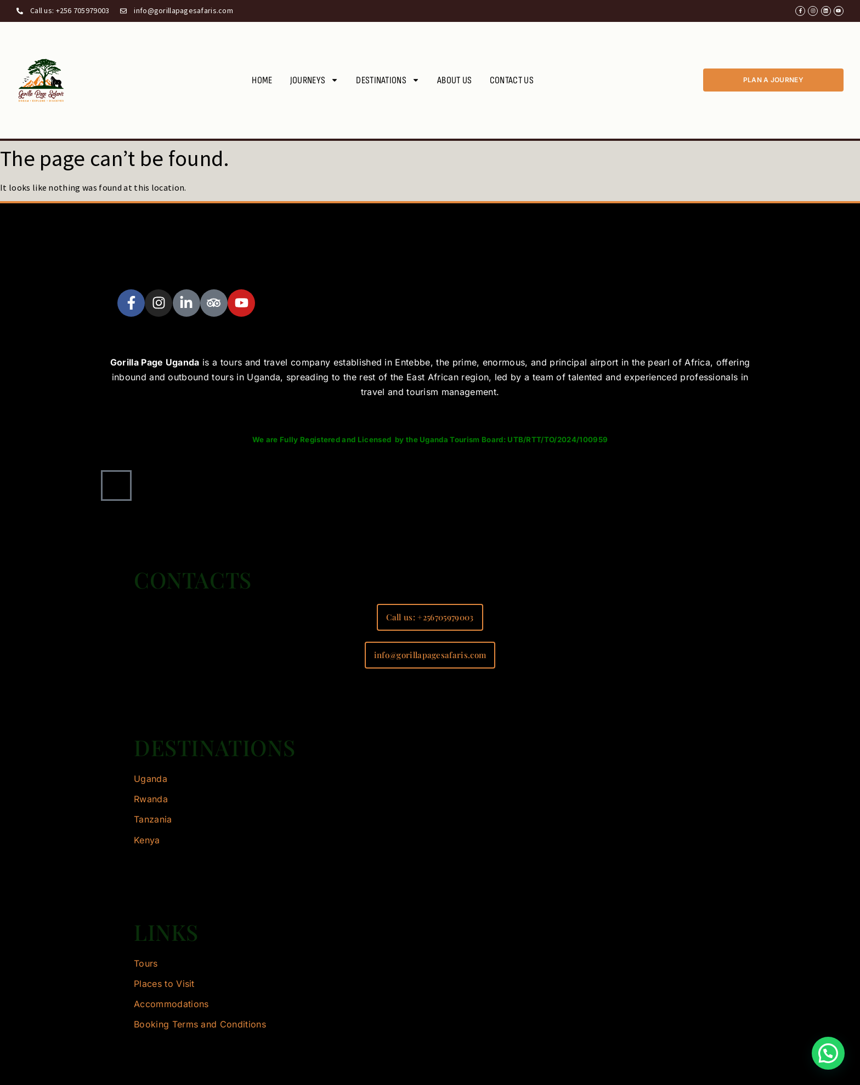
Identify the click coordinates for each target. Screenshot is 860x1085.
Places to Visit (164, 983)
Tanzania (153, 819)
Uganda (150, 778)
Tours (146, 963)
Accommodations (171, 1003)
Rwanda (151, 798)
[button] (828, 1053)
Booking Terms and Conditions (200, 1024)
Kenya (147, 840)
